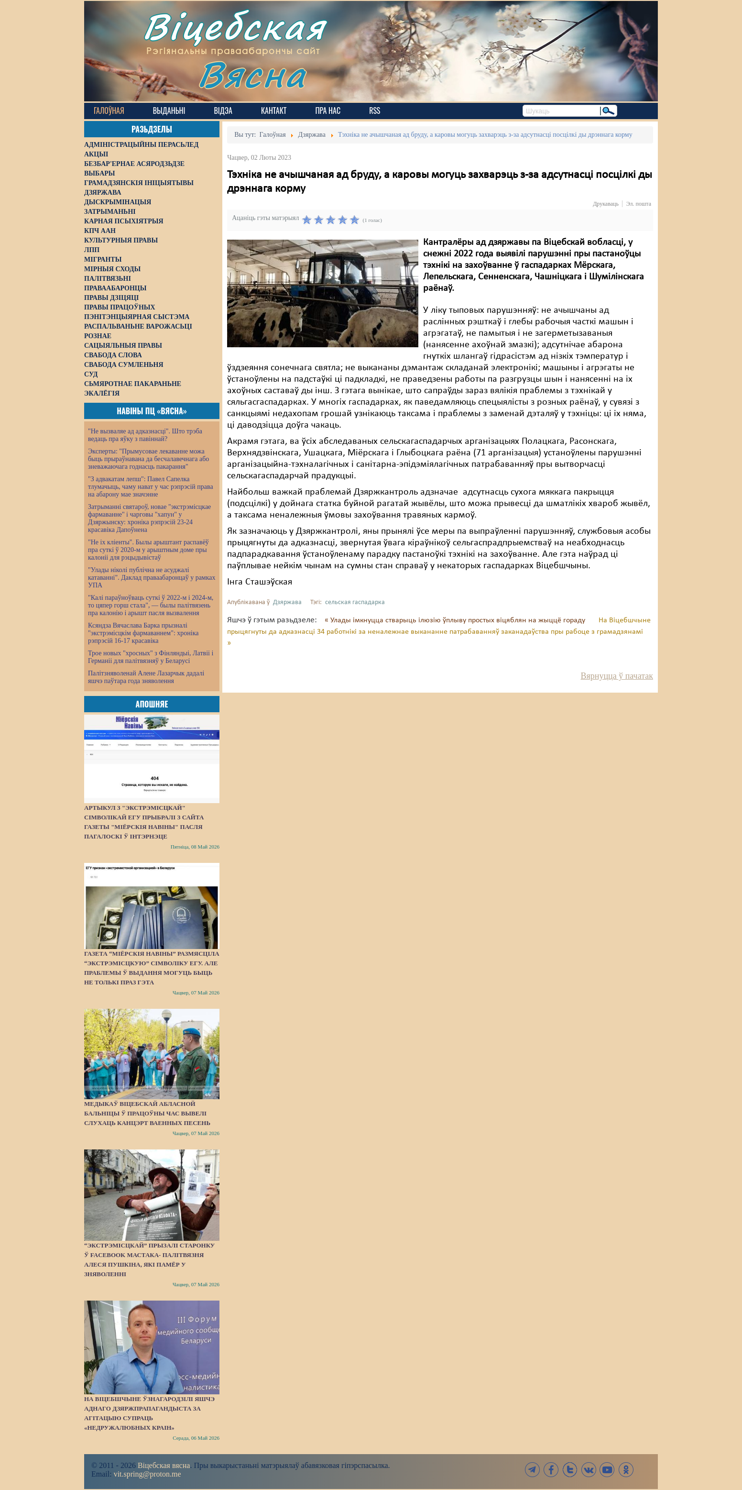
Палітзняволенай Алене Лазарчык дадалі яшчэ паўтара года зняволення (146, 677)
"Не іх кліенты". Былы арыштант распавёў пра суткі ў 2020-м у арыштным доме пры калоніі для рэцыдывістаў (148, 550)
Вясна (251, 73)
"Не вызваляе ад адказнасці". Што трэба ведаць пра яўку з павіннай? (145, 435)
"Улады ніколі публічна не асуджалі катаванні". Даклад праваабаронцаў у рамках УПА (152, 577)
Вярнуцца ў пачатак (617, 676)
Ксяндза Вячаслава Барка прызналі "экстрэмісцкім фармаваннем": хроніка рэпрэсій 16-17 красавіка (143, 633)
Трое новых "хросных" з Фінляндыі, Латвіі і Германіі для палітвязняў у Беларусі (150, 657)
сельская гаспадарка (355, 602)
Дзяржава (287, 602)
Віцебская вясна (164, 1465)
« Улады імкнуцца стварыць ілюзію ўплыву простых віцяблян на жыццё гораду (456, 620)
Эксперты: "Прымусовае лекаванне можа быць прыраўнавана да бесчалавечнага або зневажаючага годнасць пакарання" (148, 459)
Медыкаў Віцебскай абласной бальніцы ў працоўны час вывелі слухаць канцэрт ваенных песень (147, 1113)
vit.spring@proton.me (147, 1474)
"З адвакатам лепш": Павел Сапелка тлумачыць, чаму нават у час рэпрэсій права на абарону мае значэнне (150, 486)
